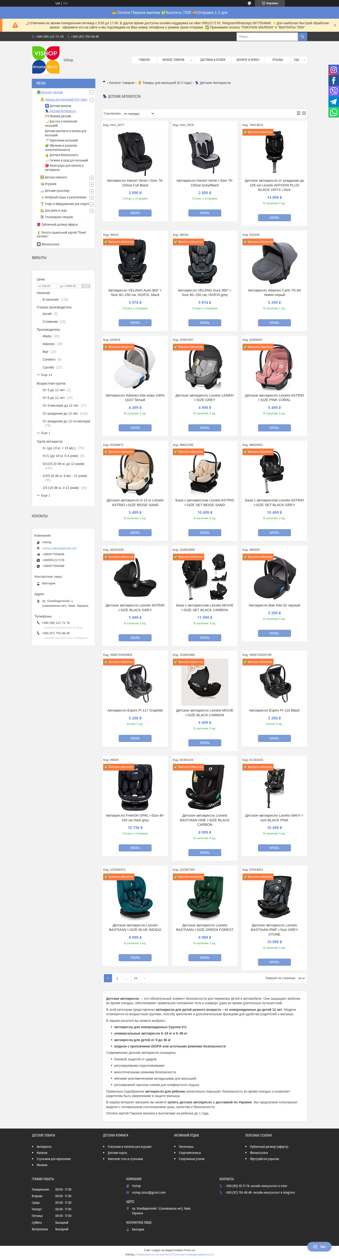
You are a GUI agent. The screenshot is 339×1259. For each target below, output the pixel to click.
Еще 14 (46, 375)
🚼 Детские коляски (58, 106)
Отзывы (277, 60)
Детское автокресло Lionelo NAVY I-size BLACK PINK (274, 817)
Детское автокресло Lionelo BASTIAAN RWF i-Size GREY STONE (274, 929)
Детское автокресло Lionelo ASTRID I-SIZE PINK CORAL (274, 397)
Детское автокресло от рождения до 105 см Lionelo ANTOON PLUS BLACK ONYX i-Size (274, 185)
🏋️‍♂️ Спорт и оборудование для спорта (64, 204)
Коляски (42, 1153)
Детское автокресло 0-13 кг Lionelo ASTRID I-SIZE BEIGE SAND (135, 502)
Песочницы (186, 1147)
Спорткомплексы (190, 1153)
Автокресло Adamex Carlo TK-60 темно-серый (274, 292)
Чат (319, 1247)
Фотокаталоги (259, 1153)
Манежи (42, 1165)
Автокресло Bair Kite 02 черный (274, 605)
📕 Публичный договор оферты (57, 225)
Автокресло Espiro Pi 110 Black (274, 710)
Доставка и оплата (212, 60)
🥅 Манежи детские (58, 116)
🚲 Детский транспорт (55, 191)
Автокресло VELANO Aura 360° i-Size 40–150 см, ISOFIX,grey (205, 292)
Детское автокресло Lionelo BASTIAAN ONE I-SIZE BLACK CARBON (205, 819)
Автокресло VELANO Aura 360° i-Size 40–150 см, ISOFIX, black (135, 292)
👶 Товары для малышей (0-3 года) (165, 83)
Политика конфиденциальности (193, 1254)
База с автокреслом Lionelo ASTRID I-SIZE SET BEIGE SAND (204, 502)
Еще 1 (45, 433)
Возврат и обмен (248, 60)
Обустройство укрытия (264, 1159)
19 (135, 978)
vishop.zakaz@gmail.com (59, 548)
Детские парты (117, 1153)
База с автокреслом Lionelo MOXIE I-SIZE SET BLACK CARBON (204, 607)
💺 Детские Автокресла (60, 111)
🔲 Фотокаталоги (48, 244)
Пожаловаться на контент (153, 1254)
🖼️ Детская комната (53, 177)
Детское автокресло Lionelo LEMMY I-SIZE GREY (205, 397)
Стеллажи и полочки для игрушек (129, 1147)
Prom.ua (189, 1250)
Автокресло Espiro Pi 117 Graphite (135, 710)
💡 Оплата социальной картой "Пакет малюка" (61, 234)
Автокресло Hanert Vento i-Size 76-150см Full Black (135, 182)
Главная (144, 60)
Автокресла (44, 1147)
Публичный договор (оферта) (269, 1147)
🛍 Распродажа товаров (56, 217)
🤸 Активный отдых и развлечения (63, 197)
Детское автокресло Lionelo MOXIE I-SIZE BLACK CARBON (205, 712)
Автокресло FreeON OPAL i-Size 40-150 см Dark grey (135, 817)
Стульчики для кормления (54, 1159)
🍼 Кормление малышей (61, 140)
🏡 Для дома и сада (53, 210)
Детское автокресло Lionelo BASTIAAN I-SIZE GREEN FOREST (204, 927)
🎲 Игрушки (48, 184)
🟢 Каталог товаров (50, 92)
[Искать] (302, 36)
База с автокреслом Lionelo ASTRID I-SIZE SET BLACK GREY (274, 502)
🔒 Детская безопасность (61, 155)
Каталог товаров (173, 60)
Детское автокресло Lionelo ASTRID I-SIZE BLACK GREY (135, 607)
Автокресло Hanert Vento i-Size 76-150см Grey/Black (205, 182)
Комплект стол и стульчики (125, 1159)
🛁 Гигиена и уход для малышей (66, 160)
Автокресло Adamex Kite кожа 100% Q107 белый (135, 397)
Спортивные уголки (191, 1159)
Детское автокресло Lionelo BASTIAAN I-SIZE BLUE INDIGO (135, 927)
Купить (135, 213)
